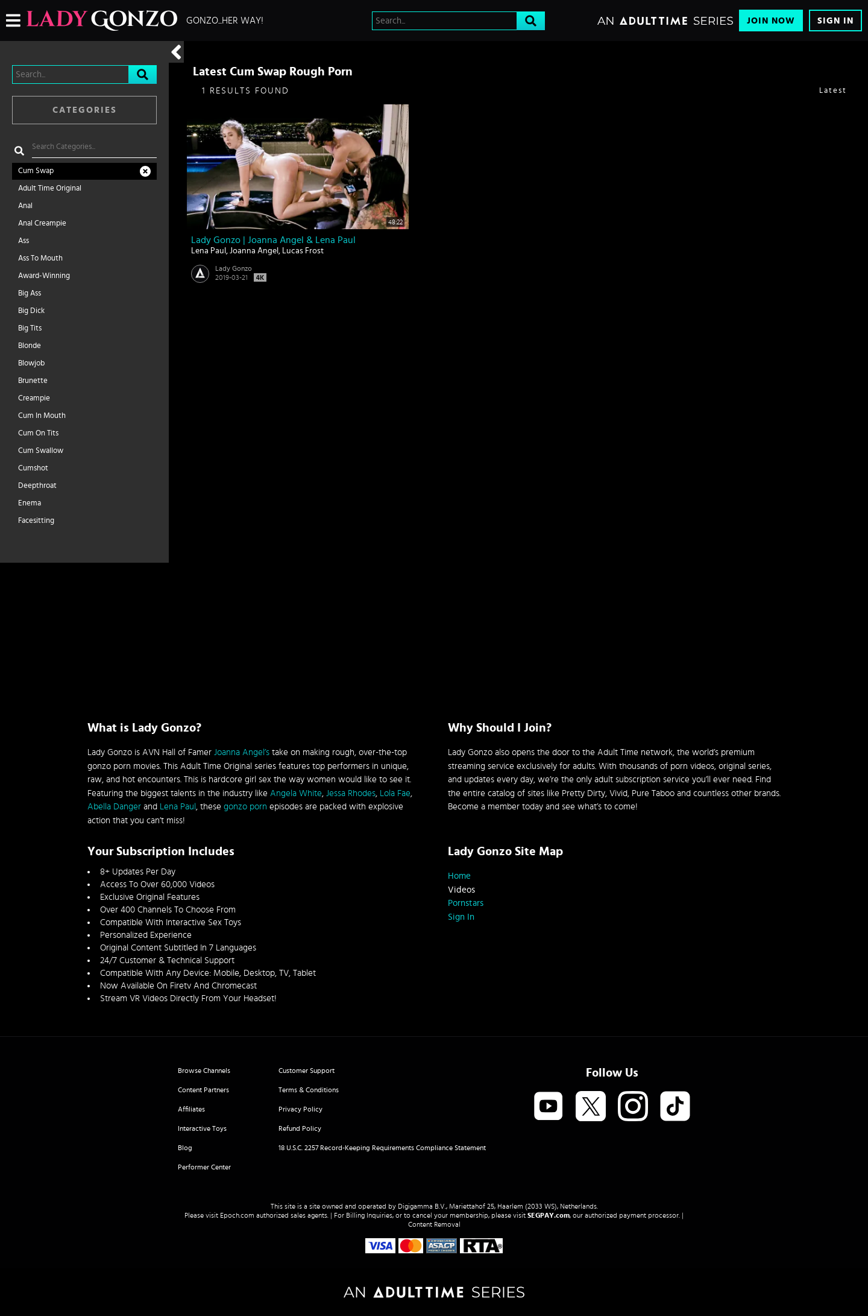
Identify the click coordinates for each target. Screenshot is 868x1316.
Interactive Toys (202, 1128)
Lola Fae (395, 793)
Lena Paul (208, 251)
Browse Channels (204, 1070)
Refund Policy (299, 1128)
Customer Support (306, 1070)
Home (459, 876)
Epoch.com (237, 1215)
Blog (185, 1147)
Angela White (296, 793)
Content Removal (434, 1224)
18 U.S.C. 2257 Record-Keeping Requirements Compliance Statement (382, 1147)
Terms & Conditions (308, 1089)
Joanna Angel (254, 251)
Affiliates (191, 1109)
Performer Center (204, 1167)
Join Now (771, 20)
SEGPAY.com (548, 1215)
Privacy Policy (300, 1109)
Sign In (835, 20)
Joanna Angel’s (241, 752)
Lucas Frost (303, 251)
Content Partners (203, 1089)
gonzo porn (245, 806)
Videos (461, 889)
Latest (833, 91)
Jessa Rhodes (351, 793)
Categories (84, 110)
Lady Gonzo (233, 268)
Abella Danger (114, 806)
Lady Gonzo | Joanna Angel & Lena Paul (273, 240)
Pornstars (465, 903)
